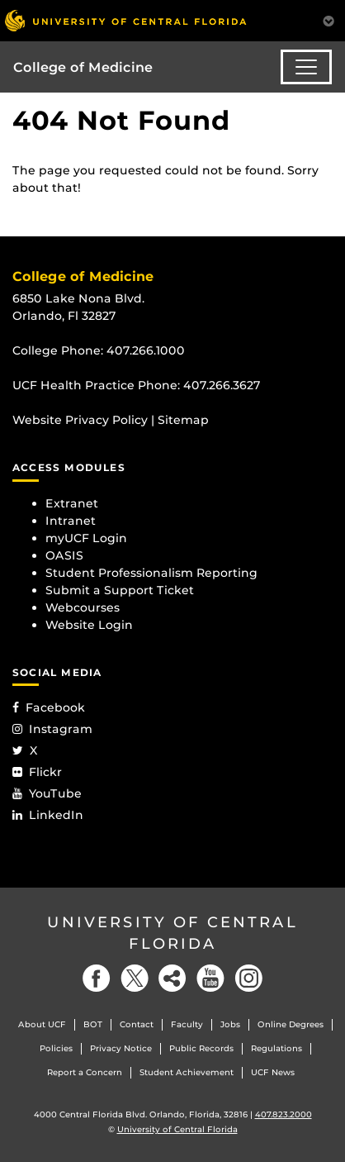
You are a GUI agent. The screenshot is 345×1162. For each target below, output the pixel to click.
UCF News (273, 1072)
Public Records (201, 1048)
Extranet (71, 503)
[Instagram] (248, 978)
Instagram (52, 728)
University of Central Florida (172, 932)
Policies (56, 1048)
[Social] (172, 978)
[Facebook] (97, 978)
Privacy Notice (121, 1048)
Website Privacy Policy (80, 419)
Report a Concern (84, 1072)
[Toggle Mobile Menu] (328, 19)
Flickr (37, 771)
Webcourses (82, 607)
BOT (92, 1024)
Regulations (276, 1048)
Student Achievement (186, 1072)
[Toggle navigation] (306, 67)
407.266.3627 (222, 385)
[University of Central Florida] (125, 20)
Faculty (187, 1024)
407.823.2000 (283, 1114)
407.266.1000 (145, 350)
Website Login (89, 624)
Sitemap (183, 419)
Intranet (70, 520)
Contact (137, 1024)
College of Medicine (83, 67)
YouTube (47, 793)
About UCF (42, 1024)
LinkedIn (47, 814)
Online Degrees (291, 1024)
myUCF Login (86, 538)
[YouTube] (210, 978)
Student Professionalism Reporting (151, 572)
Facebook (48, 707)
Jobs (230, 1024)
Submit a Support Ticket (119, 590)
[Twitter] (135, 978)
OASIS (64, 555)
